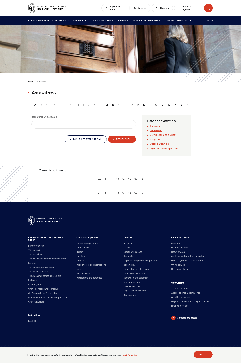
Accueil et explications (86, 139)
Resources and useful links (147, 20)
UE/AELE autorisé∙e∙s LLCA (163, 134)
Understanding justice (87, 243)
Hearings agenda (179, 247)
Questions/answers (180, 297)
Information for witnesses (136, 269)
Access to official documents (185, 292)
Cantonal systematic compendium (188, 256)
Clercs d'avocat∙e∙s (159, 143)
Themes (123, 20)
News (78, 269)
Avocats (42, 81)
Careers (80, 260)
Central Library (83, 273)
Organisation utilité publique (164, 148)
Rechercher (123, 139)
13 (117, 179)
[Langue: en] (208, 20)
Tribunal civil (34, 250)
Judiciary (80, 256)
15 (129, 179)
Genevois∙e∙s (156, 130)
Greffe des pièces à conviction (43, 293)
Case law (175, 243)
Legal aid (128, 247)
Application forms (179, 288)
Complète (155, 125)
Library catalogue (179, 269)
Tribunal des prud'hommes (41, 267)
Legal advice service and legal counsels (190, 301)
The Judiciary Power (102, 20)
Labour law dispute (133, 251)
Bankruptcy (129, 264)
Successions (130, 294)
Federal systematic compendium (187, 260)
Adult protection (132, 282)
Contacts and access (179, 20)
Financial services (179, 305)
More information (129, 356)
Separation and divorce (135, 290)
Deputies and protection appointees (141, 260)
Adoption (128, 243)
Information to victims (134, 273)
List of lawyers (178, 251)
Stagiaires (155, 139)
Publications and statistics (89, 277)
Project (79, 251)
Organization (82, 247)
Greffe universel (36, 301)
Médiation (79, 20)
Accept (203, 355)
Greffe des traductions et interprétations (48, 297)
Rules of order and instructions (91, 264)
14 (123, 179)
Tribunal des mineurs (38, 271)
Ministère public (36, 245)
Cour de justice (35, 284)
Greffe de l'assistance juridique (43, 288)
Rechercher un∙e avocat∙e (44, 116)
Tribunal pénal (35, 254)
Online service (178, 264)
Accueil (31, 81)
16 (135, 179)
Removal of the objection (136, 277)
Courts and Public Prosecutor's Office (48, 20)
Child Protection (132, 286)
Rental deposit (131, 256)
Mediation (33, 321)
